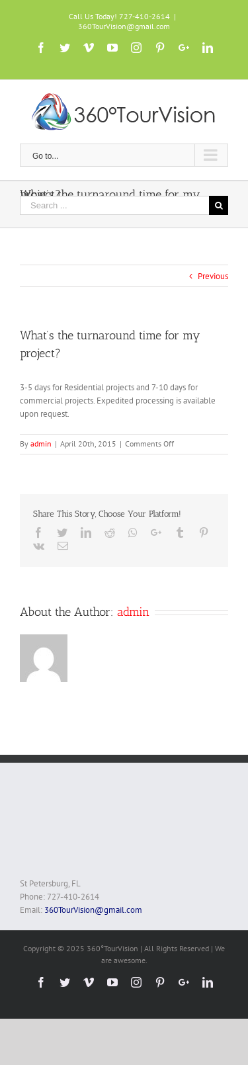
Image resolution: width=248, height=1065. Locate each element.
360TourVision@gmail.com (124, 26)
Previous (213, 276)
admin (41, 443)
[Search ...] (114, 205)
